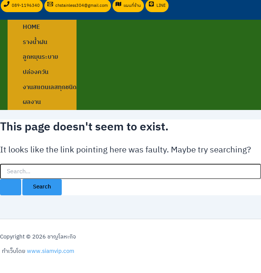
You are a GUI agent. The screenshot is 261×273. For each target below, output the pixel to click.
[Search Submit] (10, 187)
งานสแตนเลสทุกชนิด (50, 87)
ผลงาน (32, 102)
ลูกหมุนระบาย (40, 57)
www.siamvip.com (50, 251)
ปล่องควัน (35, 72)
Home (31, 27)
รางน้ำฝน (35, 42)
